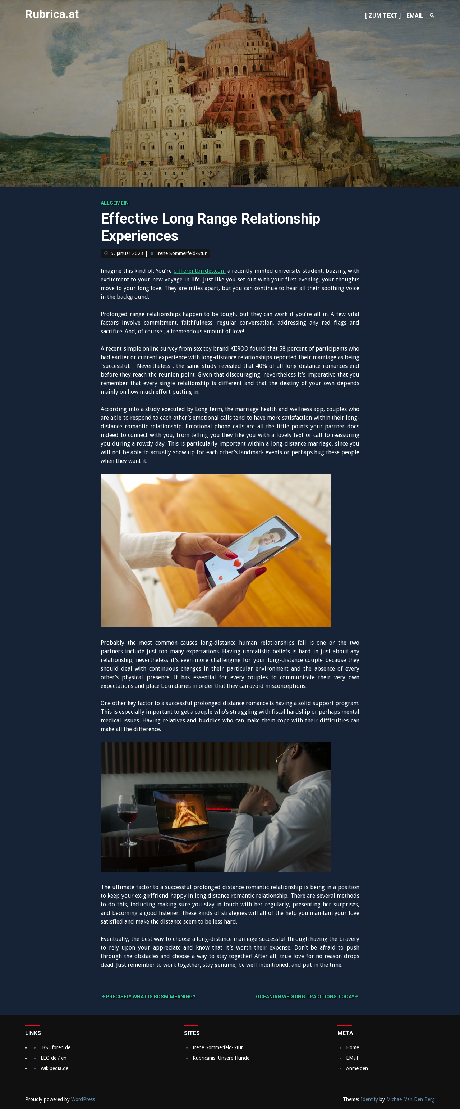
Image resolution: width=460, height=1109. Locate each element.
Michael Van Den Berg (410, 1099)
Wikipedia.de (54, 1068)
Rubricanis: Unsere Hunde (221, 1058)
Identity (369, 1099)
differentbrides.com (200, 270)
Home (352, 1047)
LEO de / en (53, 1058)
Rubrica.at (52, 14)
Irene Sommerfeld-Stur (181, 253)
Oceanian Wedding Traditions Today (305, 997)
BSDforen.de (56, 1047)
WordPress (83, 1099)
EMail (352, 1058)
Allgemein (115, 203)
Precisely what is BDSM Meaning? (151, 997)
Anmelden (357, 1068)
